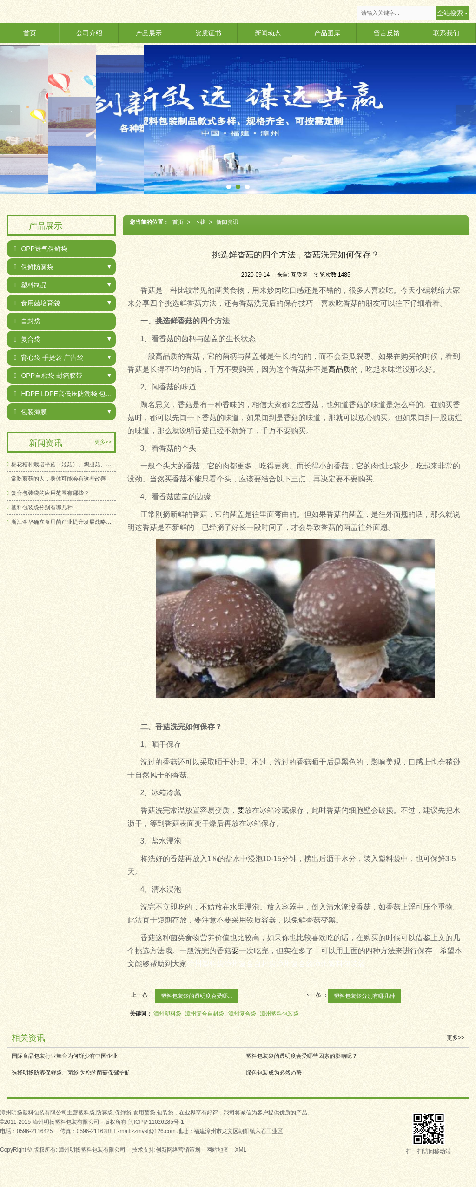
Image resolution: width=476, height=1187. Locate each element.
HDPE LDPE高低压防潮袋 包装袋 (65, 393)
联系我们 (446, 33)
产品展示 (149, 33)
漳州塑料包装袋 (279, 1013)
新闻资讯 (227, 222)
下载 (199, 222)
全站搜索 (450, 13)
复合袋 (27, 339)
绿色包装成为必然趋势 (274, 1072)
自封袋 (27, 321)
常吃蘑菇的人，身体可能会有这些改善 (58, 478)
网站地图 (217, 1150)
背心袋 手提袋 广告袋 (48, 357)
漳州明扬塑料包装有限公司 (92, 1150)
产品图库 (327, 33)
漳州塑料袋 (167, 1013)
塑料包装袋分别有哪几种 (364, 996)
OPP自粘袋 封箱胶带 (48, 375)
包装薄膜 (30, 411)
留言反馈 (387, 33)
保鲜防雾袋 (33, 266)
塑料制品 (30, 285)
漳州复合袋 (242, 1013)
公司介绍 (89, 33)
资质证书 (208, 33)
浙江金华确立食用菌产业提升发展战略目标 (63, 522)
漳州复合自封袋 (204, 1013)
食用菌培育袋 (37, 303)
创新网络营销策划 (178, 1150)
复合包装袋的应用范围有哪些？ (50, 493)
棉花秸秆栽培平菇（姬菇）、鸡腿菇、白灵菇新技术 (63, 464)
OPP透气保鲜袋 (40, 248)
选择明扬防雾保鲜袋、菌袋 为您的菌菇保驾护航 (71, 1072)
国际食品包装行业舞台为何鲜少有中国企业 (65, 1056)
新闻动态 (268, 33)
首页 (29, 33)
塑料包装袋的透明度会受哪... (196, 996)
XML (241, 1150)
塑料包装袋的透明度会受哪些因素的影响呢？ (301, 1056)
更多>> (103, 442)
